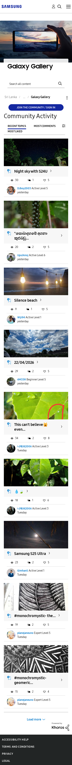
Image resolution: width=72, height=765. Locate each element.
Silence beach (25, 300)
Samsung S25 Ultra (30, 553)
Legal (6, 761)
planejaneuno (25, 633)
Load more (34, 719)
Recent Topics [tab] (17, 126)
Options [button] (60, 98)
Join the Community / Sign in (36, 107)
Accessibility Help (15, 739)
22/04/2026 (24, 362)
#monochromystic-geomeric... (30, 680)
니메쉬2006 (24, 446)
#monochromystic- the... (35, 615)
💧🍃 (19, 491)
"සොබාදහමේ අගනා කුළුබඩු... (30, 235)
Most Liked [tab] (15, 131)
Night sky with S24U (30, 171)
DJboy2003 (24, 188)
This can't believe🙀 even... (31, 427)
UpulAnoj (22, 255)
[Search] (36, 83)
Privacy (7, 753)
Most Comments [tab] (45, 126)
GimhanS (22, 570)
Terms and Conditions (18, 746)
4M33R (21, 379)
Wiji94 (21, 317)
